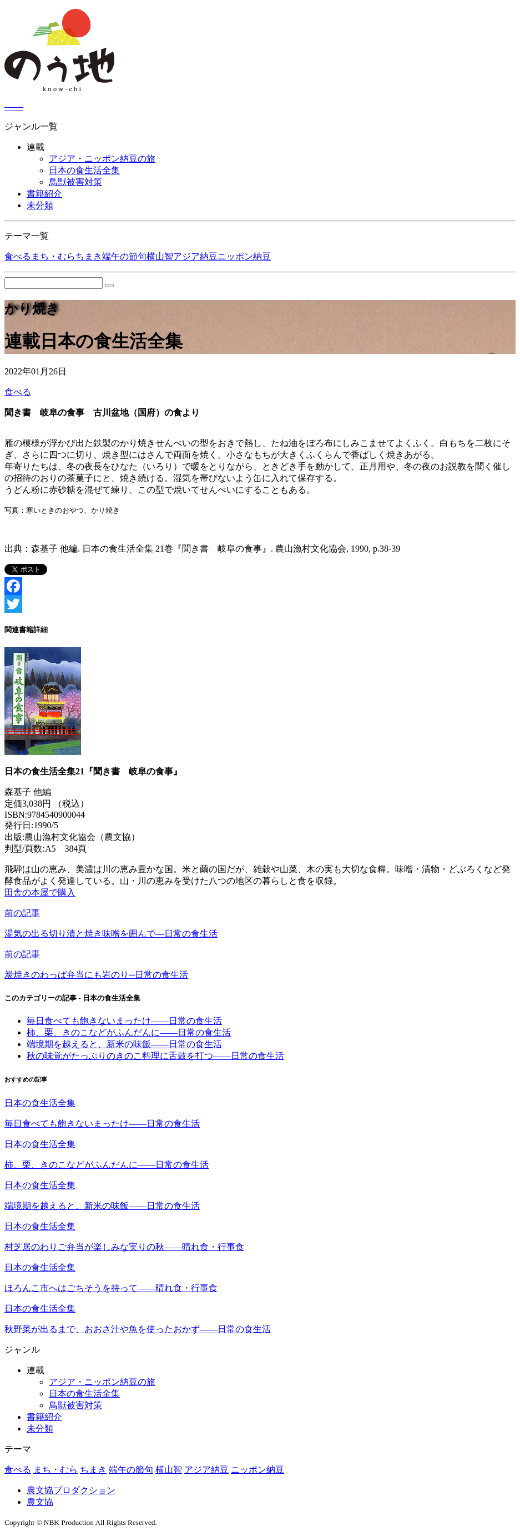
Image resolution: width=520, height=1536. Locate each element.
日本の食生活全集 (84, 170)
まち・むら (53, 256)
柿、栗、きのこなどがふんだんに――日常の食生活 (129, 1032)
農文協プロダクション (71, 1490)
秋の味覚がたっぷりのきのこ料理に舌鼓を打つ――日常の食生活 (155, 1055)
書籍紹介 (44, 193)
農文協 (40, 1502)
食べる (17, 256)
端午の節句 (124, 256)
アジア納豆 (195, 256)
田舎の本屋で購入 (39, 892)
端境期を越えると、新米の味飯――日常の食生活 (124, 1044)
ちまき (88, 256)
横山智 (160, 256)
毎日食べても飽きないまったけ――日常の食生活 (124, 1020)
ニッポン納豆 (244, 256)
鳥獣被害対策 (75, 182)
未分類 (40, 205)
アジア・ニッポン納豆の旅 (102, 158)
